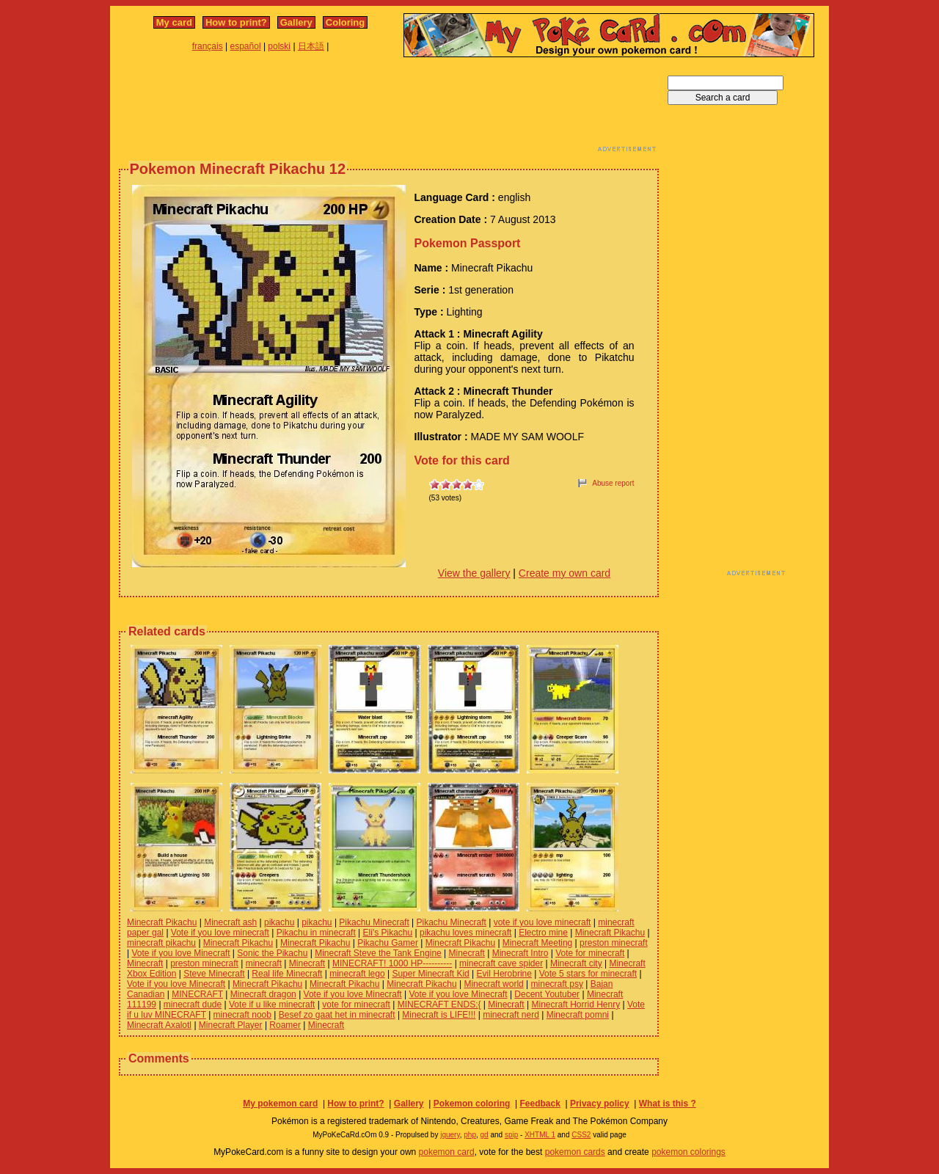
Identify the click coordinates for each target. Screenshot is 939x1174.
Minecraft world (493, 984)
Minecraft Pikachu (162, 922)
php (470, 1135)
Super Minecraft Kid (430, 974)
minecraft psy (557, 984)
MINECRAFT (197, 994)
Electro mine (543, 932)
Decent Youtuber (547, 994)
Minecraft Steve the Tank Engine (378, 953)
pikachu (279, 922)
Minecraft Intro (520, 953)
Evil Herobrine (504, 974)
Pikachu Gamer (387, 943)
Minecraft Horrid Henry (575, 1004)
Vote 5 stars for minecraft (588, 974)
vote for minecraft (356, 1004)
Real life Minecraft (287, 974)
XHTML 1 (540, 1135)
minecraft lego (356, 974)
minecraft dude (193, 1004)
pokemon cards (575, 1152)
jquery (450, 1135)
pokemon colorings (688, 1152)
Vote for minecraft (589, 953)
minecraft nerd (511, 1015)
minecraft (264, 963)
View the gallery (474, 573)
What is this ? (667, 1103)
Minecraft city (576, 963)
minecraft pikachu (161, 943)
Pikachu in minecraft (316, 932)
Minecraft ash (230, 922)
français (207, 46)
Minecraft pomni (578, 1015)
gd (485, 1135)
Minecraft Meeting (537, 943)
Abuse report (613, 483)
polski (279, 46)
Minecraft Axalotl (159, 1025)
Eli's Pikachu (388, 932)
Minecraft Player (231, 1025)
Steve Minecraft (213, 974)
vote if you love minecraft (542, 922)
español (245, 46)
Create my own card (564, 573)
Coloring (345, 22)
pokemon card (447, 1152)
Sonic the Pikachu (272, 953)
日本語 (311, 46)
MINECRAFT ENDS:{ (439, 1004)
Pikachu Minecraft (374, 922)
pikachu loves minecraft (465, 932)
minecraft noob (242, 1015)
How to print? (236, 22)
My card (174, 22)
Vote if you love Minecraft (180, 953)
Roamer (285, 1025)
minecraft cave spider (501, 963)
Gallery (296, 22)
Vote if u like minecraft (272, 1004)
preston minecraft (614, 943)
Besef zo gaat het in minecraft (337, 1015)
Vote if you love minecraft (220, 932)
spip (511, 1135)
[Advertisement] (389, 109)
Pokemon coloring (472, 1103)
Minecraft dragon (263, 994)
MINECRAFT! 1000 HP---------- (392, 963)
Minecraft (467, 953)
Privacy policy (599, 1103)
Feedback (539, 1103)
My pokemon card (280, 1103)
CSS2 (581, 1135)
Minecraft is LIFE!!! (438, 1015)
